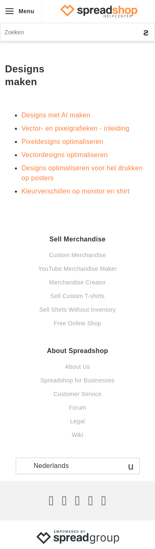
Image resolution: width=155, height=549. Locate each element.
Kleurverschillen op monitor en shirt (75, 191)
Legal (77, 421)
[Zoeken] (77, 32)
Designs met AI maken (55, 115)
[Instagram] (77, 500)
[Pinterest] (90, 500)
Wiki (77, 435)
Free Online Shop (77, 323)
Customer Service (77, 394)
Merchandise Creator (77, 282)
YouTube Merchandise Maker (77, 268)
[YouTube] (104, 500)
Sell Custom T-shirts (77, 296)
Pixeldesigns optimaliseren (62, 141)
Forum (77, 407)
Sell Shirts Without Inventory (77, 309)
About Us (77, 366)
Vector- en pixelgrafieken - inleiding (75, 128)
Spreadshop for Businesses (77, 380)
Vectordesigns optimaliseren (64, 154)
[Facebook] (64, 500)
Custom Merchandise (77, 255)
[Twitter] (51, 500)
